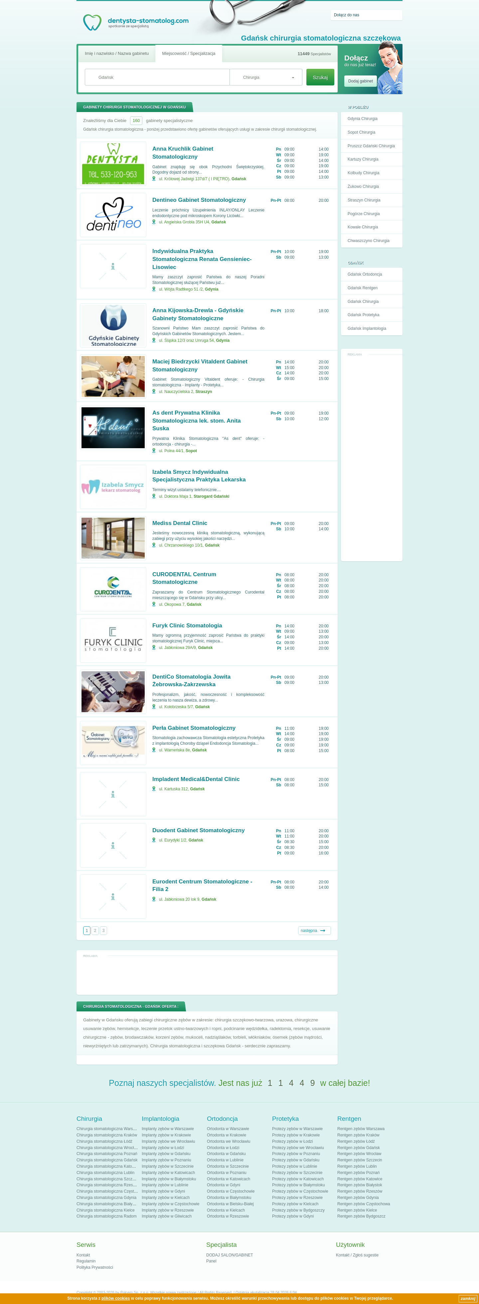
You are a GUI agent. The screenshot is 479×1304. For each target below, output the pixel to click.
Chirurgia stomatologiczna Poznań (107, 1153)
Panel (211, 1261)
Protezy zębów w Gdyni (293, 1216)
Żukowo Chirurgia (363, 186)
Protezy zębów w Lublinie (294, 1166)
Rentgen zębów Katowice (359, 1179)
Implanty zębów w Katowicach (168, 1172)
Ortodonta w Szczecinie (228, 1166)
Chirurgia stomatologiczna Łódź (104, 1141)
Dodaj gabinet (360, 81)
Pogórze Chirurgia (364, 213)
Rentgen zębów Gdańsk (358, 1147)
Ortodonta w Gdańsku (226, 1153)
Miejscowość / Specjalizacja (188, 53)
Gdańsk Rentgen (363, 288)
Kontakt (83, 1255)
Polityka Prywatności (95, 1267)
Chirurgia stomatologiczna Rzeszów (108, 1185)
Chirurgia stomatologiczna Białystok (108, 1204)
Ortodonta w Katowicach (228, 1179)
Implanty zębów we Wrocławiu (168, 1141)
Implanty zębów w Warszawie (168, 1128)
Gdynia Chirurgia (363, 118)
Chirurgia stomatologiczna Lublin (105, 1172)
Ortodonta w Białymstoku (229, 1197)
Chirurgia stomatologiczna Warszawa (109, 1128)
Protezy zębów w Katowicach (298, 1179)
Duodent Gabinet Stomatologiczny (198, 830)
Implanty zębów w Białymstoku (169, 1179)
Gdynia (212, 289)
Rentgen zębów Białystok (359, 1185)
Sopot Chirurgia (361, 132)
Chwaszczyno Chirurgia (369, 240)
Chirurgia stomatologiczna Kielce (106, 1210)
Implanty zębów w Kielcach (166, 1197)
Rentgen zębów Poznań (358, 1172)
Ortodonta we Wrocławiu (228, 1141)
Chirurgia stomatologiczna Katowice (108, 1166)
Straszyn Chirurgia (364, 200)
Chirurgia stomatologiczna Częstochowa (112, 1191)
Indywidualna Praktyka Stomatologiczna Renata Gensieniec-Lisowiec (202, 259)
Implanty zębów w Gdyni (163, 1191)
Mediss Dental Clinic (179, 523)
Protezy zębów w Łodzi (292, 1141)
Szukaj (320, 77)
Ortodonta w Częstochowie (230, 1191)
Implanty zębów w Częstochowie (170, 1204)
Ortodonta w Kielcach (226, 1210)
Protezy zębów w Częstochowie (300, 1191)
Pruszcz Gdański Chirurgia (371, 146)
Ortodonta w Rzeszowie (228, 1216)
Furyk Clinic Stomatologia (187, 625)
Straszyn (203, 391)
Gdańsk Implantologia (367, 328)
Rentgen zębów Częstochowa (363, 1204)
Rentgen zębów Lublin (357, 1166)
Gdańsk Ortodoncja (365, 274)
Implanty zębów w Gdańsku (166, 1153)
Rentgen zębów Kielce (357, 1210)
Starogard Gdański (211, 496)
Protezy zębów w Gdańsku (295, 1160)
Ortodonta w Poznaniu (226, 1172)
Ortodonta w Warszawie (228, 1128)
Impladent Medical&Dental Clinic (196, 779)
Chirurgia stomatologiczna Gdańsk (107, 1160)
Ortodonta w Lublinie (225, 1160)
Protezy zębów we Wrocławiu (298, 1147)
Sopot (191, 451)
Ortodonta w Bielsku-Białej (230, 1204)
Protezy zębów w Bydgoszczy (298, 1210)
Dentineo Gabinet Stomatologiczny (199, 200)
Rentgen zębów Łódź (356, 1141)
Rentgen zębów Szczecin (359, 1160)
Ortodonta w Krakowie (226, 1135)
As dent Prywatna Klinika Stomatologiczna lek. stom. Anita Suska (196, 421)
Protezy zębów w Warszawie (297, 1128)
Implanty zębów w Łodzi (163, 1147)
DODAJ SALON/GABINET (229, 1255)
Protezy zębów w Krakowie (296, 1135)
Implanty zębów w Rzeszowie (168, 1210)
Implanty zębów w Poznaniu (166, 1160)
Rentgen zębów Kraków (358, 1135)
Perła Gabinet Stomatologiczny (194, 728)
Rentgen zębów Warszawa (361, 1128)
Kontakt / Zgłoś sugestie (357, 1255)
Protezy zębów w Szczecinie (297, 1172)
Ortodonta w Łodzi (223, 1147)
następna (309, 930)
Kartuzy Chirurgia (363, 159)
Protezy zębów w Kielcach (295, 1204)
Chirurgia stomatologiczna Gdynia (106, 1197)
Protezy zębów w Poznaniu (296, 1153)
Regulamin (86, 1261)
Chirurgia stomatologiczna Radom (107, 1216)
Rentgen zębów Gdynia (358, 1197)
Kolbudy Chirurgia (363, 173)
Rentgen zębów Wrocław (359, 1153)
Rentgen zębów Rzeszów (359, 1191)
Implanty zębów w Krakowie (166, 1135)
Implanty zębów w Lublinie (165, 1185)
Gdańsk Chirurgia (363, 301)
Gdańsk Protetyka (363, 315)
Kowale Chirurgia (363, 227)
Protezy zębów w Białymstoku (298, 1185)
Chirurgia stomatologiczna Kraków (107, 1135)
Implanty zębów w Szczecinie (168, 1166)
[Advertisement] (372, 458)
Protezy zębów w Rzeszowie (297, 1197)
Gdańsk (239, 179)
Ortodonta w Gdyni (223, 1185)
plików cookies (115, 1298)
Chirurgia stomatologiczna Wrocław (108, 1147)
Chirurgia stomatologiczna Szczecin (108, 1179)
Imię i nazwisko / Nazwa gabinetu (117, 53)
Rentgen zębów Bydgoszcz (361, 1216)
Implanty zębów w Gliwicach (167, 1216)
